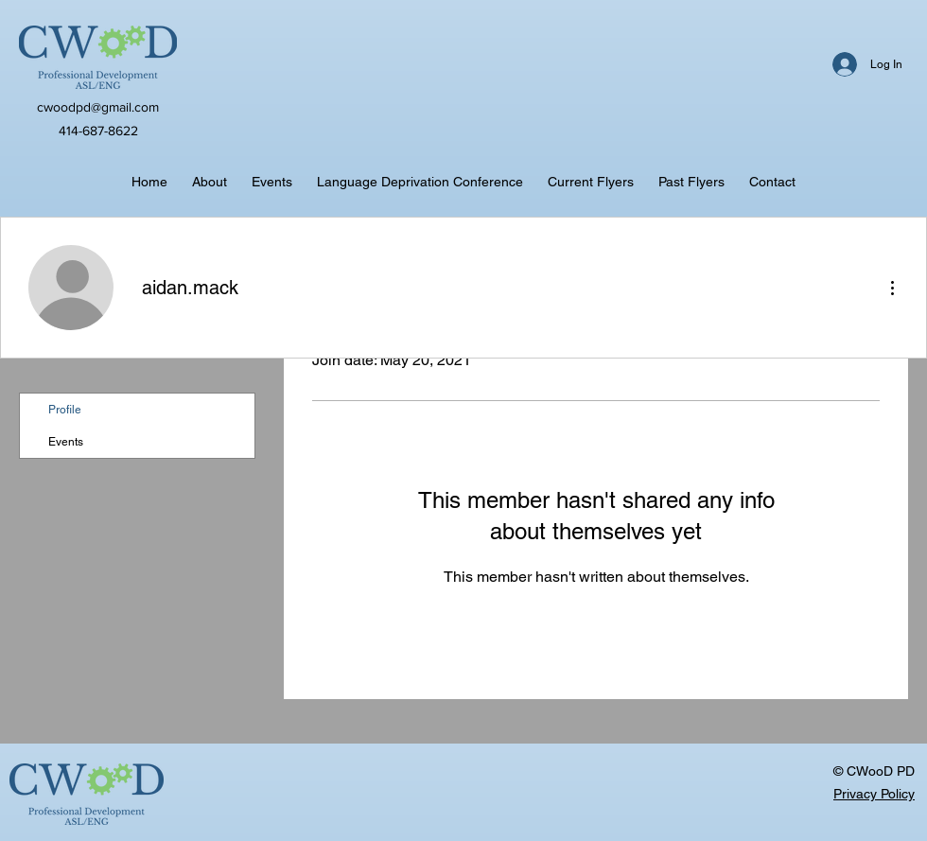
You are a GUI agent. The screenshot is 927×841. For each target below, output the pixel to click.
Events (65, 441)
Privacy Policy (874, 793)
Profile (64, 409)
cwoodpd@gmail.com (98, 106)
